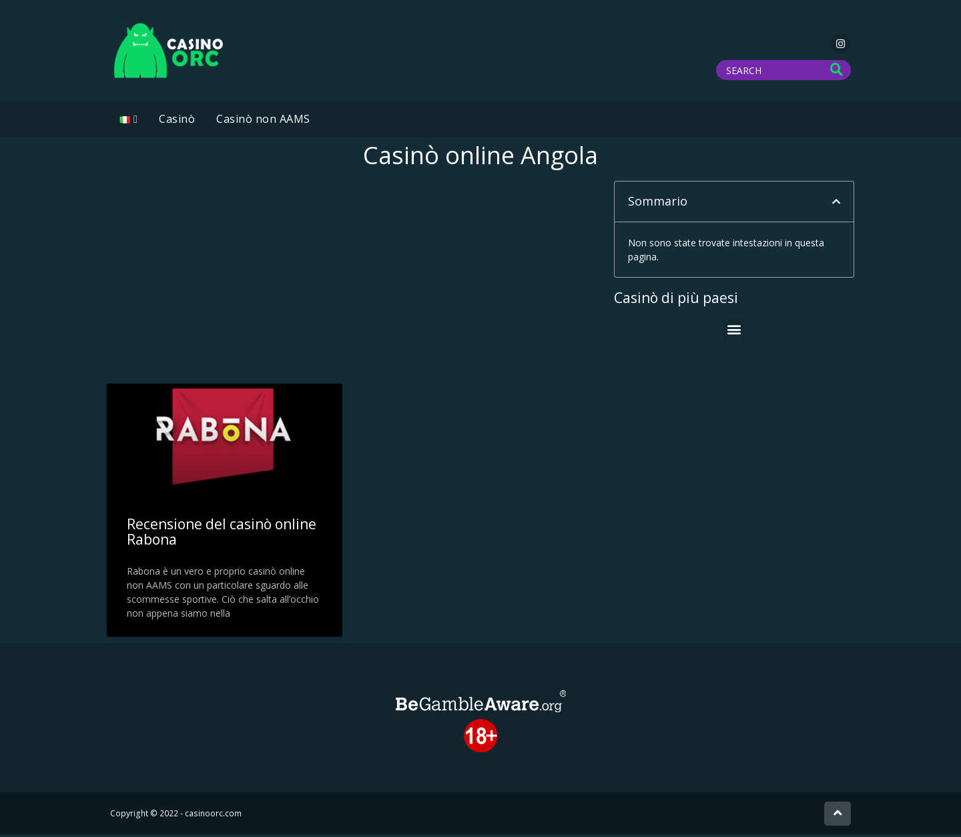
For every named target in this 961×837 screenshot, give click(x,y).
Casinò (177, 121)
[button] (836, 204)
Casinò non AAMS (263, 121)
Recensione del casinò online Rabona (221, 534)
